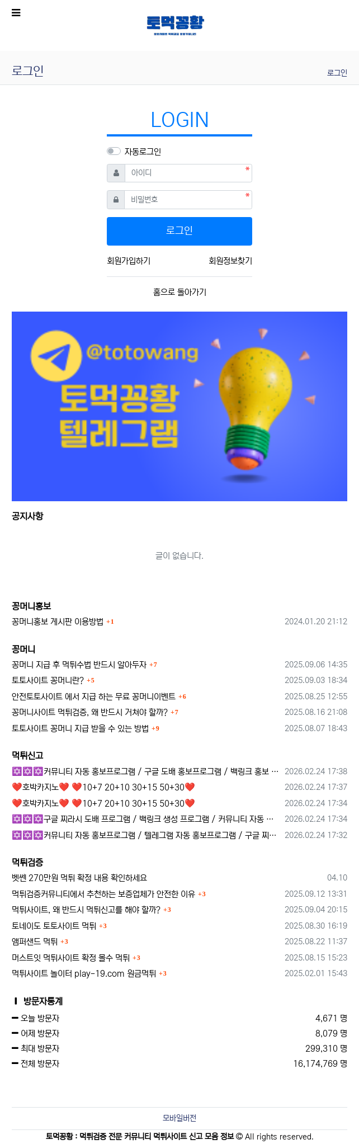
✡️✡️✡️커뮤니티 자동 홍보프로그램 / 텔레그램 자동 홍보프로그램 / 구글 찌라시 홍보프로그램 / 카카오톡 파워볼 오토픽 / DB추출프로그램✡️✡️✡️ (146, 835)
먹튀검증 (27, 863)
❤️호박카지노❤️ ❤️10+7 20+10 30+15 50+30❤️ (103, 787)
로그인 (337, 73)
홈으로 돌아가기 (179, 292)
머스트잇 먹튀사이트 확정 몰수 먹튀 (71, 958)
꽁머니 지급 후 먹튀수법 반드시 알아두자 (79, 665)
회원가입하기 (128, 261)
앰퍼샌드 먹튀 (35, 942)
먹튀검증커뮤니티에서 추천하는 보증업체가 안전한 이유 (103, 894)
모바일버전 (179, 1118)
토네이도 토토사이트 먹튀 (54, 926)
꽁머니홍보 (31, 606)
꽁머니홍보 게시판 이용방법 (57, 622)
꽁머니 (23, 649)
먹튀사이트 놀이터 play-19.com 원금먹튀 (84, 973)
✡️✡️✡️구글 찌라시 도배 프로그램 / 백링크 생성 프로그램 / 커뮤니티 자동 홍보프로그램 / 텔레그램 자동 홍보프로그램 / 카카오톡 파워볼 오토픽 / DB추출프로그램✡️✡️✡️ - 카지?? (146, 819)
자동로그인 (143, 152)
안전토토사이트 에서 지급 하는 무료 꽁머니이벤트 (94, 697)
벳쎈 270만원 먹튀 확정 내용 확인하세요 (79, 878)
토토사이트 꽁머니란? (48, 680)
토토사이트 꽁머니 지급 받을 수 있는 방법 (80, 728)
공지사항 (27, 516)
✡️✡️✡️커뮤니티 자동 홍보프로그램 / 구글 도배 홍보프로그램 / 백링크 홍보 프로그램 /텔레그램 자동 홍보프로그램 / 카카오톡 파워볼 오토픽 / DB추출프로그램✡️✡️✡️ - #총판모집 (146, 771)
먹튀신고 (27, 756)
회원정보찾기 (230, 261)
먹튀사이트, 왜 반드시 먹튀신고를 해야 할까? (86, 910)
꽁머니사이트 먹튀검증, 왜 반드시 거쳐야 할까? (90, 712)
